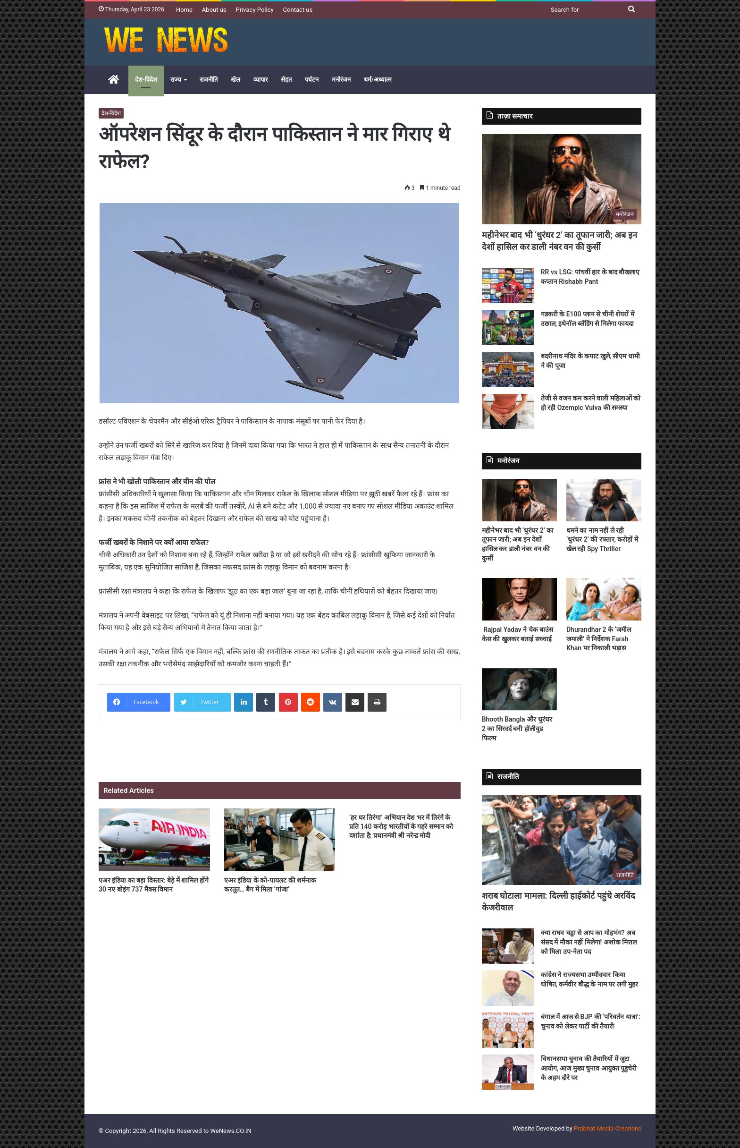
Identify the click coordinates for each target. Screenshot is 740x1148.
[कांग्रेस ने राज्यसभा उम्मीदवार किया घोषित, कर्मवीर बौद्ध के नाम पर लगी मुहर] (508, 988)
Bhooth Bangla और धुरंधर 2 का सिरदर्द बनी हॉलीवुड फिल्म (517, 728)
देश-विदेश (146, 79)
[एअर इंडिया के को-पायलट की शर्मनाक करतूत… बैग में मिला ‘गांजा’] (280, 839)
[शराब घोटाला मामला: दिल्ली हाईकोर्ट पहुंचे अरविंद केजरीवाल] (561, 840)
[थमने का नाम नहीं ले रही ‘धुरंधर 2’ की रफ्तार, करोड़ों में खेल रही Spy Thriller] (603, 500)
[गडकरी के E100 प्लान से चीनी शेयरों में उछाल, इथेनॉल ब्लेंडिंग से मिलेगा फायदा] (508, 327)
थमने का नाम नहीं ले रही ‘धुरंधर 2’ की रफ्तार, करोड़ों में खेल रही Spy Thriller (602, 540)
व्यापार (260, 79)
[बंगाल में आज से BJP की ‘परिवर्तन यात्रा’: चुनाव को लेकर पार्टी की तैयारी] (508, 1030)
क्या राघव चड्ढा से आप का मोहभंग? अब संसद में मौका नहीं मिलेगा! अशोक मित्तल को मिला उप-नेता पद (589, 942)
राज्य (175, 79)
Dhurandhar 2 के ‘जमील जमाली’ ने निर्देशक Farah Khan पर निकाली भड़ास (598, 639)
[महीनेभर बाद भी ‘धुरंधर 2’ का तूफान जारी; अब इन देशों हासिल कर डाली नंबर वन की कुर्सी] (561, 179)
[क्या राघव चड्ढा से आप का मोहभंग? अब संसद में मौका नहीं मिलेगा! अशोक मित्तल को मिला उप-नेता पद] (508, 946)
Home (184, 9)
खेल (235, 79)
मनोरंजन (341, 79)
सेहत (286, 79)
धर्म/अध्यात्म (378, 79)
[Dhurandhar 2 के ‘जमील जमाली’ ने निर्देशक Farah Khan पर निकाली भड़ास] (603, 599)
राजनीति (209, 79)
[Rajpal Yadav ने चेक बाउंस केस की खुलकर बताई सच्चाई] (519, 599)
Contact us (298, 9)
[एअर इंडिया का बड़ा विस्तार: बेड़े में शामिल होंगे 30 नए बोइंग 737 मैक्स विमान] (154, 839)
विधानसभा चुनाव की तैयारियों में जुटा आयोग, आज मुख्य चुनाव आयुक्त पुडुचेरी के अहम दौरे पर (589, 1068)
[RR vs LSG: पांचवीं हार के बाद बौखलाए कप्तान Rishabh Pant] (508, 285)
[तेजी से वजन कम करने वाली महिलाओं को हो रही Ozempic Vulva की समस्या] (508, 411)
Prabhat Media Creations (607, 1128)
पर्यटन (312, 79)
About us (214, 9)
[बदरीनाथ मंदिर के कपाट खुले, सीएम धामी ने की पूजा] (508, 369)
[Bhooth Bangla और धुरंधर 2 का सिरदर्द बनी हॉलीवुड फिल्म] (519, 689)
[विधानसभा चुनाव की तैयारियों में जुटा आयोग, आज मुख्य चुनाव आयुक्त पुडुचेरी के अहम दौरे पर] (508, 1072)
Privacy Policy (255, 9)
